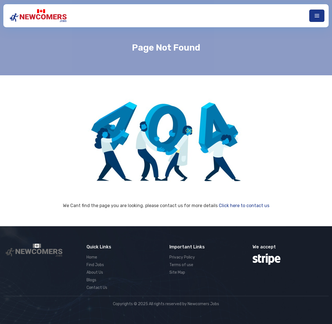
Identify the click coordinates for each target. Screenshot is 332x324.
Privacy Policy (182, 257)
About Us (95, 272)
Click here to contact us (244, 205)
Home (92, 257)
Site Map (177, 272)
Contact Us (97, 287)
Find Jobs (95, 264)
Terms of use (181, 264)
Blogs (91, 280)
